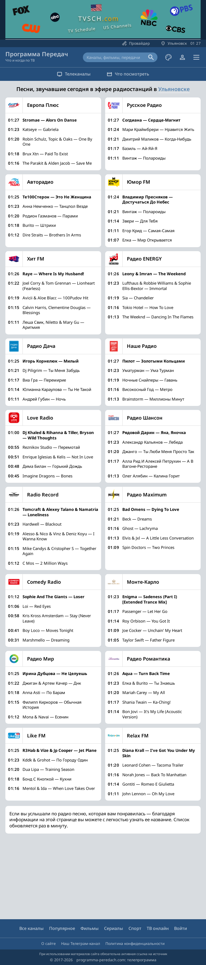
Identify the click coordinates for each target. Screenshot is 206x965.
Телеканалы (74, 74)
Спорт (134, 928)
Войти (180, 928)
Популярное (62, 928)
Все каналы (31, 928)
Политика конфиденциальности (135, 943)
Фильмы (89, 928)
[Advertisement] (101, 876)
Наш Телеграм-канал (80, 943)
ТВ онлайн (158, 928)
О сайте (48, 943)
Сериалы (113, 928)
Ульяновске (174, 89)
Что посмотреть (128, 74)
